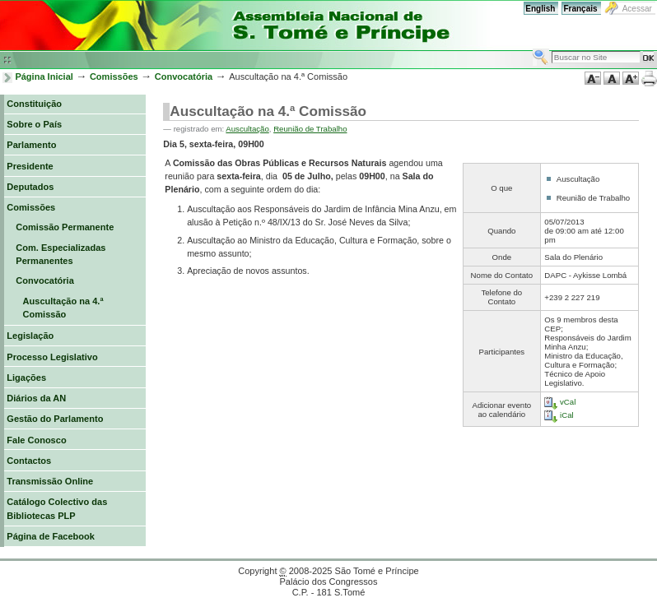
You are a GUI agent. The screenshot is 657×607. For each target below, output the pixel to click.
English (540, 8)
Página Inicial (44, 76)
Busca (532, 48)
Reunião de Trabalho (310, 128)
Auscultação (247, 128)
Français (580, 8)
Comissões (114, 76)
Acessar (637, 8)
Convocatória (184, 76)
